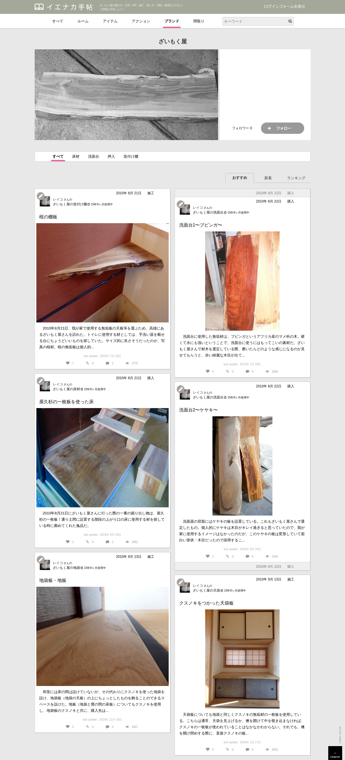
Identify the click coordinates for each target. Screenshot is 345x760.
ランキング (296, 178)
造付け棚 (131, 156)
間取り (198, 21)
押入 (111, 156)
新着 (268, 178)
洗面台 (93, 156)
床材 (76, 156)
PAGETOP (335, 753)
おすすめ (239, 178)
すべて (57, 21)
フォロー (282, 128)
